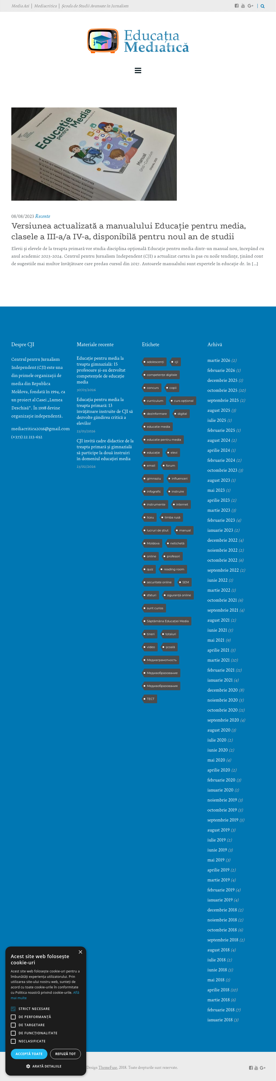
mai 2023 (216, 490)
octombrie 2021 (222, 600)
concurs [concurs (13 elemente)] (153, 388)
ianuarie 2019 (220, 900)
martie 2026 (219, 360)
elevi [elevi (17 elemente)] (174, 452)
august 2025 (219, 410)
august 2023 (219, 480)
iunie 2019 (217, 850)
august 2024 (219, 440)
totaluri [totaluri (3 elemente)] (170, 634)
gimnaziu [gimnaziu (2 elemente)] (154, 478)
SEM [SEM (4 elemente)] (185, 582)
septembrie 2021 (223, 610)
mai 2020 (216, 760)
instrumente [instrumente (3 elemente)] (156, 504)
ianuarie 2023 (220, 530)
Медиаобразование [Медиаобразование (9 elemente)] (162, 673)
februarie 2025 (221, 430)
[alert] (45, 1011)
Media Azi (20, 6)
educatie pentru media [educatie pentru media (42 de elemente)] (164, 440)
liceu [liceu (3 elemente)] (150, 517)
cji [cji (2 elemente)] (176, 362)
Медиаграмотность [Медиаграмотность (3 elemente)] (162, 660)
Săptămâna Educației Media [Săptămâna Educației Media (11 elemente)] (168, 621)
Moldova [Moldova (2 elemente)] (153, 543)
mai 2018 (216, 980)
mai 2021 (216, 640)
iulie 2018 (217, 960)
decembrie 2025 (223, 380)
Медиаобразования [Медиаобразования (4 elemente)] (162, 686)
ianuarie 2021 (220, 680)
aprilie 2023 (219, 500)
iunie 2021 (217, 630)
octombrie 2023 (222, 470)
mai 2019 (216, 860)
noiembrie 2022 (223, 550)
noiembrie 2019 (222, 800)
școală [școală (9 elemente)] (170, 647)
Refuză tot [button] (65, 1054)
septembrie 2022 (223, 570)
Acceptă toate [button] (29, 1054)
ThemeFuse (107, 1067)
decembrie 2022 (223, 540)
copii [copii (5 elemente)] (173, 388)
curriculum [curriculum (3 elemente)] (155, 401)
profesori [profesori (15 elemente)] (173, 556)
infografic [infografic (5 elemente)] (154, 491)
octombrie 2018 (222, 930)
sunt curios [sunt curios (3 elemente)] (155, 608)
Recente (42, 216)
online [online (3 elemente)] (151, 556)
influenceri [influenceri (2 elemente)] (180, 478)
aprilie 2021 (219, 650)
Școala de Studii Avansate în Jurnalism (94, 6)
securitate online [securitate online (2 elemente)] (159, 582)
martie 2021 (219, 660)
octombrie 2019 (222, 810)
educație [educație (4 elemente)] (153, 452)
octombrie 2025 (222, 390)
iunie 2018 (217, 970)
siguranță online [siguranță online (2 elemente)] (179, 595)
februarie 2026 (221, 370)
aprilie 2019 (219, 870)
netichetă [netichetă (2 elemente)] (177, 543)
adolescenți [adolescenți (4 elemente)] (155, 362)
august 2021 (219, 620)
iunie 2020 (218, 750)
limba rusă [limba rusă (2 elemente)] (172, 517)
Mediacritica (45, 6)
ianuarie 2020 (220, 790)
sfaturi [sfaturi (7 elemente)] (151, 595)
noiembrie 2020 (223, 700)
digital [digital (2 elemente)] (182, 414)
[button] (46, 1066)
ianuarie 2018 (220, 1020)
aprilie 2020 (219, 770)
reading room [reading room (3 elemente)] (174, 569)
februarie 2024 (221, 460)
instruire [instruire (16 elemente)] (178, 491)
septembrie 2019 (223, 820)
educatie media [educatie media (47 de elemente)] (158, 427)
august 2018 (219, 950)
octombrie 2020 (223, 710)
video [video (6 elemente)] (151, 647)
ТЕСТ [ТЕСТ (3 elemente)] (150, 699)
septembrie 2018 (223, 940)
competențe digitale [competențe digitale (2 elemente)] (162, 375)
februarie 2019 (221, 890)
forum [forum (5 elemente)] (170, 465)
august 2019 (219, 830)
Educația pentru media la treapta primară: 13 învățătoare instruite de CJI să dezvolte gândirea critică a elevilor (105, 411)
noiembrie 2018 (222, 920)
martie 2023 (219, 510)
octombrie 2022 (222, 560)
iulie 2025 (217, 420)
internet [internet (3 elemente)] (182, 504)
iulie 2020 (217, 740)
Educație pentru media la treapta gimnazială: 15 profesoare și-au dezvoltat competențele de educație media (101, 370)
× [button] (80, 952)
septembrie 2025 (223, 400)
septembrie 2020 (223, 720)
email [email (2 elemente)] (151, 465)
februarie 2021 (221, 670)
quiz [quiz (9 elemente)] (150, 569)
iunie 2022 (218, 580)
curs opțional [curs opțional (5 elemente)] (184, 401)
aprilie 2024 (219, 450)
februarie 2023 (221, 520)
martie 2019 (219, 880)
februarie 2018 (221, 1010)
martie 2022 (219, 590)
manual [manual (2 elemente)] (185, 530)
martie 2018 (219, 1000)
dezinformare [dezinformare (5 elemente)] (157, 414)
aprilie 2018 (219, 990)
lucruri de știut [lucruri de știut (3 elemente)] (157, 530)
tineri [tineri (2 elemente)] (151, 634)
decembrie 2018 (222, 910)
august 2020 (219, 730)
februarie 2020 (221, 780)
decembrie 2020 (223, 690)
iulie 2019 (217, 840)
